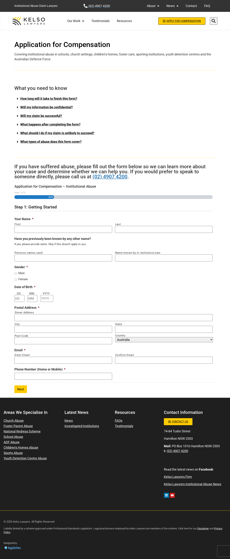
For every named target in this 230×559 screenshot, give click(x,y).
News (172, 6)
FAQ (207, 6)
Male (21, 273)
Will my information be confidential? (46, 107)
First (17, 224)
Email (20, 350)
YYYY (46, 293)
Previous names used (29, 253)
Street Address (24, 312)
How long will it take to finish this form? (48, 98)
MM (31, 293)
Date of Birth (24, 287)
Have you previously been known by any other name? (52, 239)
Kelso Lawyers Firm (178, 477)
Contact (191, 6)
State (118, 324)
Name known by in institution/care (137, 253)
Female (23, 279)
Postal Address (26, 307)
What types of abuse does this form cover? (51, 142)
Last (118, 224)
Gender (21, 267)
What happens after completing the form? (50, 124)
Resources (124, 21)
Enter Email (22, 355)
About (153, 6)
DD (19, 293)
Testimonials (100, 21)
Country (120, 335)
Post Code (21, 336)
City (17, 324)
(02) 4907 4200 (110, 177)
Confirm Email (124, 355)
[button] (213, 21)
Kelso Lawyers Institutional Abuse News (192, 484)
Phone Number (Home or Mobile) (39, 369)
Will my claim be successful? (41, 116)
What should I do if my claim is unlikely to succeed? (57, 133)
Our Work (75, 21)
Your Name (23, 219)
